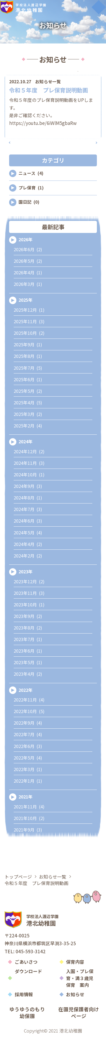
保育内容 (75, 979)
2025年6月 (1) (28, 397)
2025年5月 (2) (28, 408)
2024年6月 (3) (28, 538)
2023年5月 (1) (28, 680)
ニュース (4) (31, 191)
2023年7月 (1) (28, 657)
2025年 (25, 317)
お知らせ (75, 1011)
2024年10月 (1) (29, 492)
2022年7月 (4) (28, 752)
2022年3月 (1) (28, 786)
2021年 (25, 814)
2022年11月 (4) (29, 717)
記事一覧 (53, 155)
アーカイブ (78, 76)
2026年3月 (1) (28, 301)
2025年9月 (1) (28, 362)
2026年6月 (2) (28, 267)
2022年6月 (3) (28, 763)
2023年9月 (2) (28, 634)
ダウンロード (28, 988)
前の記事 (21, 155)
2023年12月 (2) (29, 599)
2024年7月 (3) (28, 527)
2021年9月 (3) (28, 847)
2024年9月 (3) (28, 504)
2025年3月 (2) (28, 432)
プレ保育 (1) (31, 205)
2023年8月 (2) (28, 645)
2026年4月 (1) (28, 290)
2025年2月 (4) (28, 443)
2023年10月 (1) (29, 622)
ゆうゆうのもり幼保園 (27, 1030)
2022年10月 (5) (29, 729)
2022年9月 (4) (28, 740)
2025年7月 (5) (28, 385)
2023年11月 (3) (29, 610)
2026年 (25, 257)
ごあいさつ (26, 979)
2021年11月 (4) (29, 824)
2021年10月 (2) (29, 835)
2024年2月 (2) (28, 573)
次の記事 (84, 155)
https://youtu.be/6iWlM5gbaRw (43, 131)
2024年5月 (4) (28, 550)
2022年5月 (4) (28, 775)
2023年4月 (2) (28, 691)
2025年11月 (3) (29, 339)
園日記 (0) (29, 219)
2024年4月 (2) (28, 561)
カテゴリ (28, 76)
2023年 (25, 589)
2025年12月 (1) (29, 327)
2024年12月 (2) (29, 469)
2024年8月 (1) (28, 515)
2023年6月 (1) (28, 668)
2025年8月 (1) (28, 373)
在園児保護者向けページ (78, 1030)
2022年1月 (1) (28, 798)
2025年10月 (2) (29, 350)
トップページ (18, 893)
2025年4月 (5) (28, 420)
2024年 (25, 459)
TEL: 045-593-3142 (25, 968)
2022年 (25, 707)
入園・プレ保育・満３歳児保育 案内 (79, 995)
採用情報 (24, 1011)
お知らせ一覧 (48, 90)
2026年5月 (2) (28, 278)
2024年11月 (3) (29, 480)
